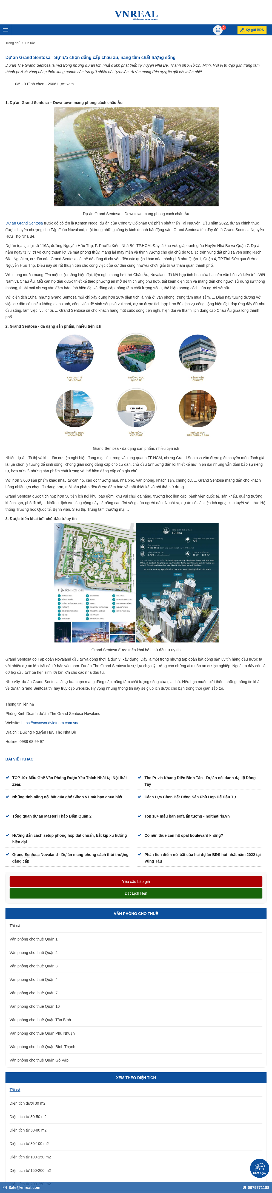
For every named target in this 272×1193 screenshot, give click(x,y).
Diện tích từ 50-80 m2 (28, 1130)
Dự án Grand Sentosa (24, 223)
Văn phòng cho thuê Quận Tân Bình (40, 1020)
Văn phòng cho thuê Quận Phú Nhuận (42, 1033)
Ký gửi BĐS (255, 30)
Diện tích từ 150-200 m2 (30, 1170)
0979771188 (256, 1187)
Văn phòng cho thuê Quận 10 (35, 1006)
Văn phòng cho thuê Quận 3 (34, 966)
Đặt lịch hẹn (136, 893)
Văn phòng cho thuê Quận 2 (34, 952)
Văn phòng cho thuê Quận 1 (34, 939)
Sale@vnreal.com (21, 1187)
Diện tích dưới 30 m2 (27, 1103)
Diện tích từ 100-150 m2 (30, 1157)
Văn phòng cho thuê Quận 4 (34, 979)
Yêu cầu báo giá (136, 881)
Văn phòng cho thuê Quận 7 (34, 993)
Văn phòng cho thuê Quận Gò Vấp (39, 1060)
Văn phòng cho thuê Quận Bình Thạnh (42, 1047)
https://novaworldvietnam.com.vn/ (49, 723)
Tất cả (15, 925)
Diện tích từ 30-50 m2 (28, 1117)
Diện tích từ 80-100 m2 (29, 1143)
